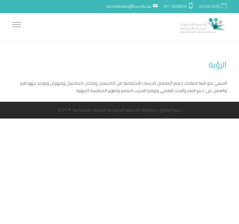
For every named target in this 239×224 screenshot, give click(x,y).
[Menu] (16, 25)
